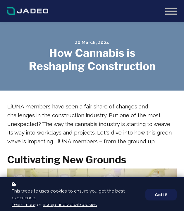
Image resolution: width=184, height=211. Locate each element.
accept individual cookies (70, 204)
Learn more (23, 204)
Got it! (161, 194)
